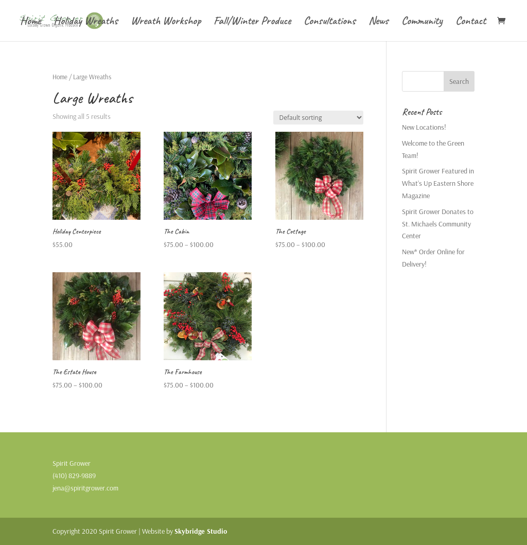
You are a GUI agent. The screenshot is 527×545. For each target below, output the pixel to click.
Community (422, 22)
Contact (470, 22)
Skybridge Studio (200, 531)
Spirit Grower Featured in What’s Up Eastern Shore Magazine (438, 183)
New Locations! (424, 127)
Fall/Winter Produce (252, 22)
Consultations (330, 22)
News (378, 22)
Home (30, 22)
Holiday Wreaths (86, 22)
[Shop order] (318, 118)
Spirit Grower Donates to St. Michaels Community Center (437, 224)
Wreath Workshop (166, 22)
